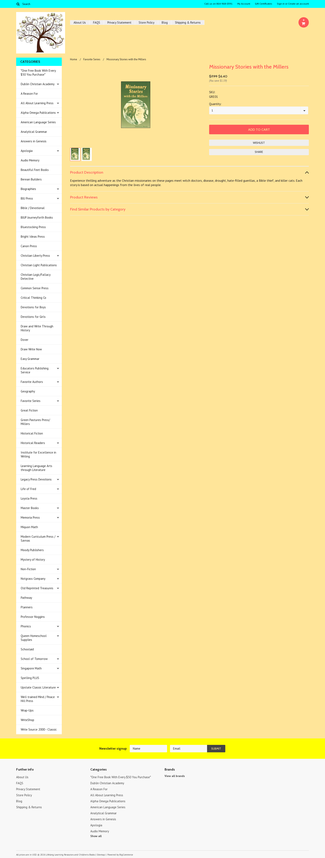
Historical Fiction (32, 433)
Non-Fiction (28, 569)
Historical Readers (33, 443)
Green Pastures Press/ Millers (35, 422)
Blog (165, 22)
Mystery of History (33, 560)
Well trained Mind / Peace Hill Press (38, 699)
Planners (27, 607)
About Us (80, 22)
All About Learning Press (37, 103)
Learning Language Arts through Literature (36, 468)
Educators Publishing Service (35, 370)
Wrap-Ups (27, 710)
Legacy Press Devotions (36, 479)
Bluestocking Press (33, 227)
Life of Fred (28, 489)
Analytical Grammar (34, 132)
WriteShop (27, 720)
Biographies (28, 189)
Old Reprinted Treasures (37, 588)
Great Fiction (29, 410)
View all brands (175, 776)
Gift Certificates (263, 3)
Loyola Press (29, 498)
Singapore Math (31, 668)
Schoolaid (27, 649)
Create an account (298, 3)
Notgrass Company (33, 579)
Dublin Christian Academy (38, 84)
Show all (96, 836)
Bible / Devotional (33, 208)
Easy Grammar (30, 359)
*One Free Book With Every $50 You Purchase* (38, 72)
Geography (28, 391)
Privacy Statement (119, 22)
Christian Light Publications (39, 265)
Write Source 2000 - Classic (39, 729)
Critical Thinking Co (33, 298)
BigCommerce (126, 854)
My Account (243, 3)
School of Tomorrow (34, 659)
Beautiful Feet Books (35, 170)
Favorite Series (30, 401)
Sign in (281, 3)
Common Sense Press (35, 288)
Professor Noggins (33, 617)
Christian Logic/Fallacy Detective (36, 277)
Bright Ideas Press (33, 236)
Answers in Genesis (33, 141)
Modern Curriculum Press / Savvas (38, 538)
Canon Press (29, 246)
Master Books (30, 508)
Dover (24, 340)
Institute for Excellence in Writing (38, 454)
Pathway (26, 598)
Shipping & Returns (188, 22)
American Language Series (38, 122)
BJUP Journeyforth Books (37, 217)
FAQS (96, 22)
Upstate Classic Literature (38, 687)
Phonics (26, 626)
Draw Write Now (31, 349)
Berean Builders (31, 179)
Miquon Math (29, 527)
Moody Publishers (32, 550)
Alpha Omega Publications (38, 113)
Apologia (27, 151)
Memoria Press (30, 517)
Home (73, 59)
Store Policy (146, 22)
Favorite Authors (32, 382)
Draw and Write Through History (37, 328)
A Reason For (29, 94)
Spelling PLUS (30, 678)
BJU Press (27, 198)
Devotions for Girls (33, 317)
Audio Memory (30, 160)
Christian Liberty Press (35, 256)
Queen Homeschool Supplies (34, 638)
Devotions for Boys (33, 307)
